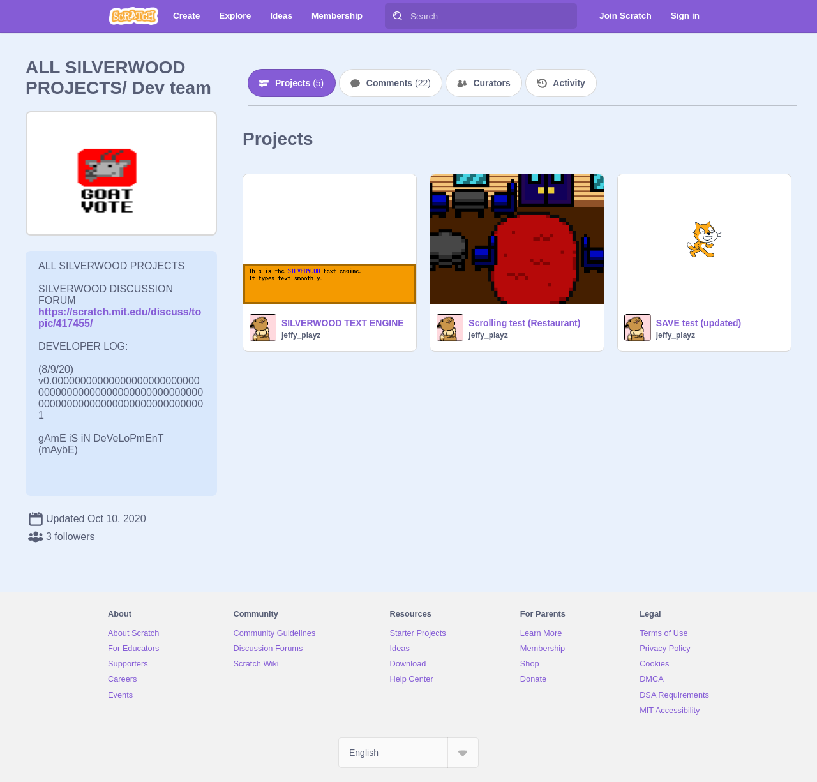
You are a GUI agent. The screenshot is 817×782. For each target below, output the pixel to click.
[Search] (397, 16)
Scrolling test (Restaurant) (524, 323)
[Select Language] (408, 752)
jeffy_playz (300, 335)
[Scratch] (134, 16)
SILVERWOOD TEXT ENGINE (342, 323)
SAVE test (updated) (699, 323)
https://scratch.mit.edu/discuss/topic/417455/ (119, 312)
